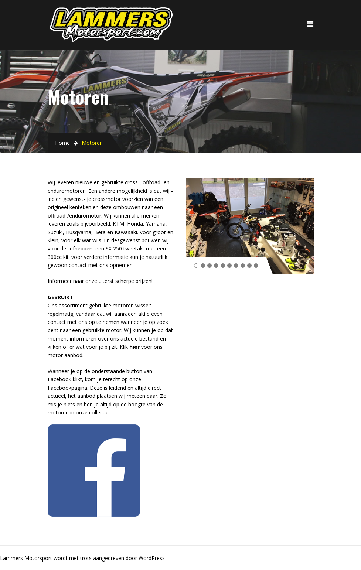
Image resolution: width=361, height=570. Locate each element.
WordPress (152, 558)
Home (62, 142)
